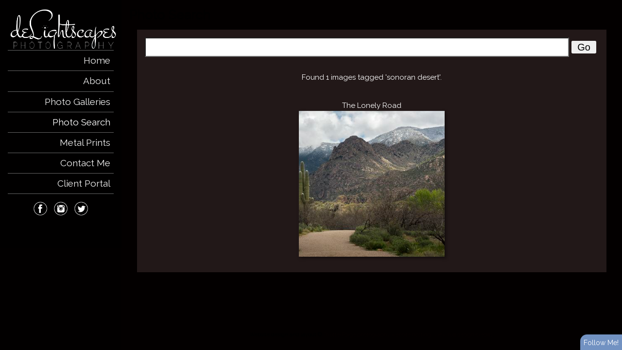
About (96, 80)
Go (583, 47)
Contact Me (85, 163)
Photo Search (81, 122)
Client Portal (83, 183)
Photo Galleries (77, 101)
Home (97, 60)
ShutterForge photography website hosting (377, 334)
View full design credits (463, 334)
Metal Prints (85, 142)
